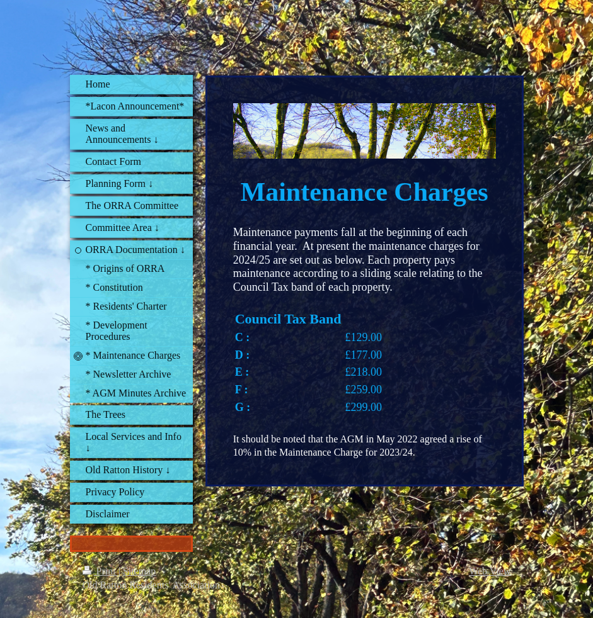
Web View (489, 571)
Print (100, 571)
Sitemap (139, 571)
